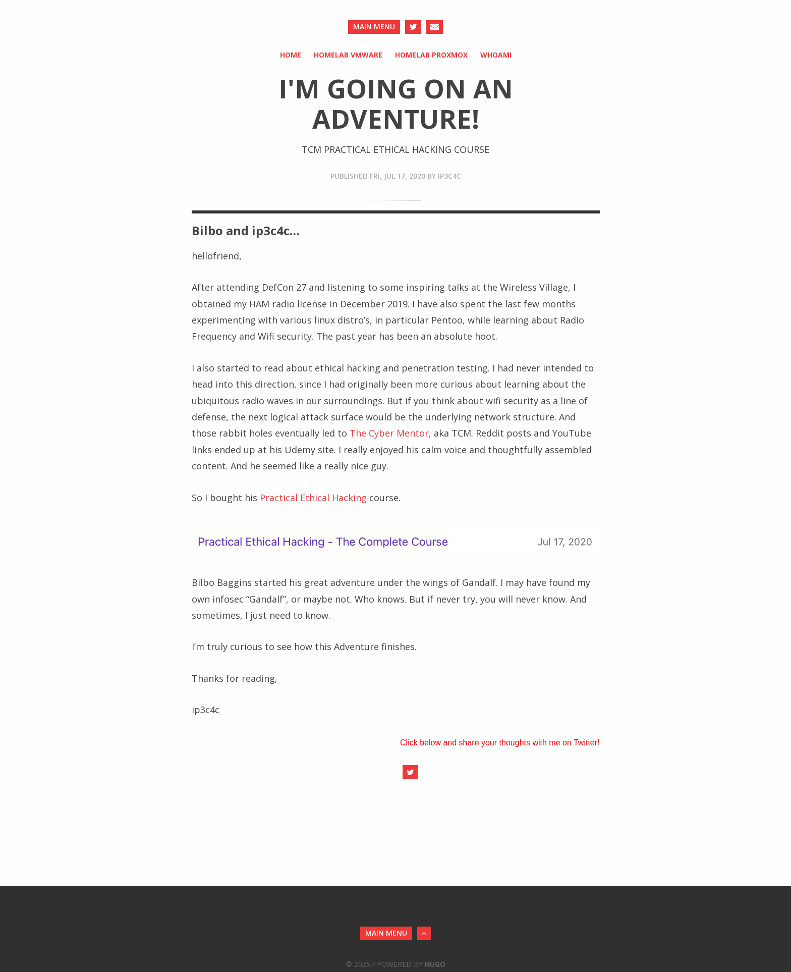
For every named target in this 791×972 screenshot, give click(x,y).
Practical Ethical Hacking (313, 498)
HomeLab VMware (348, 55)
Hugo (435, 964)
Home (290, 55)
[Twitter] (413, 27)
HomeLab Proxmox (431, 55)
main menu (374, 26)
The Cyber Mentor (389, 433)
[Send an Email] (434, 27)
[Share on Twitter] (410, 772)
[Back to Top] (424, 933)
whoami (496, 55)
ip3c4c (449, 176)
